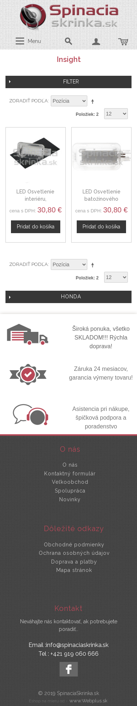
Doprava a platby (74, 562)
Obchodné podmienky (74, 545)
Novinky (70, 499)
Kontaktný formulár (70, 473)
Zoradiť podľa (28, 100)
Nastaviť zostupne (93, 101)
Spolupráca (70, 491)
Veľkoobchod (70, 482)
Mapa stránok (74, 570)
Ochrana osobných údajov (74, 553)
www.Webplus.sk (88, 700)
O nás (70, 465)
